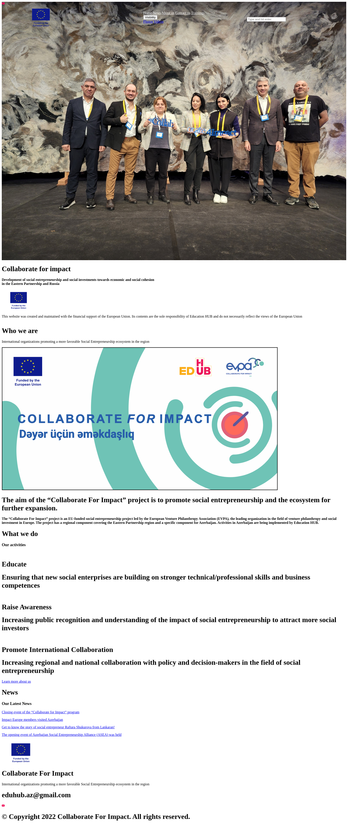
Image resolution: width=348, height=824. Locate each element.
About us (167, 13)
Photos (148, 21)
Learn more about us (16, 681)
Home (147, 13)
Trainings (197, 13)
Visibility (150, 17)
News (157, 13)
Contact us (182, 13)
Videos (158, 21)
